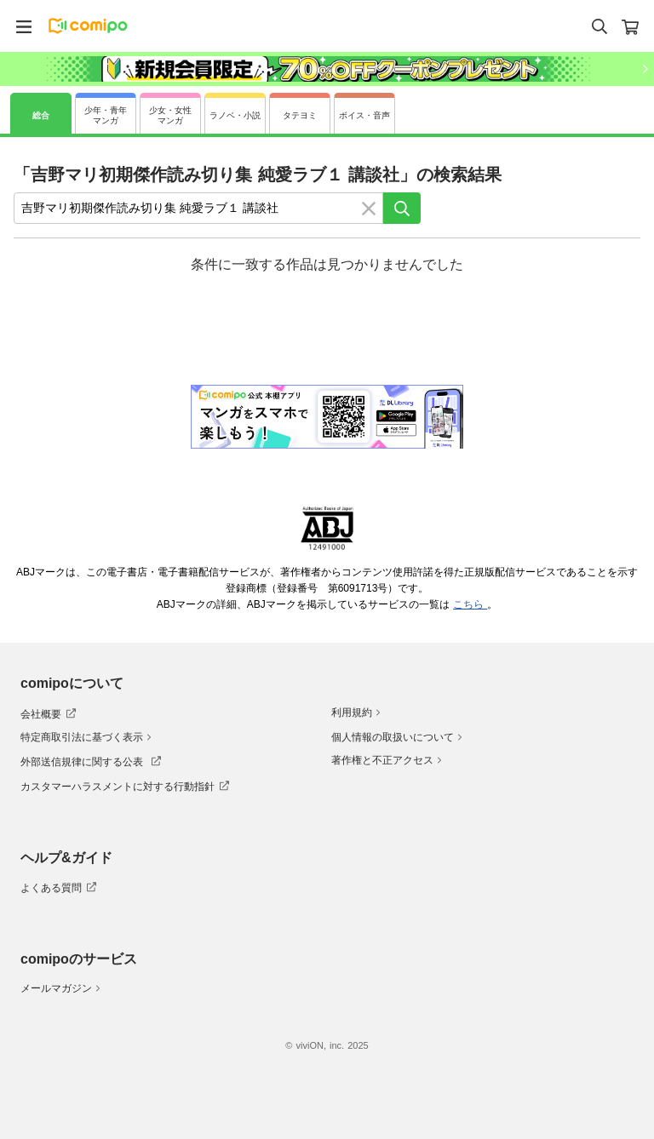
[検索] (402, 208)
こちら (470, 604)
